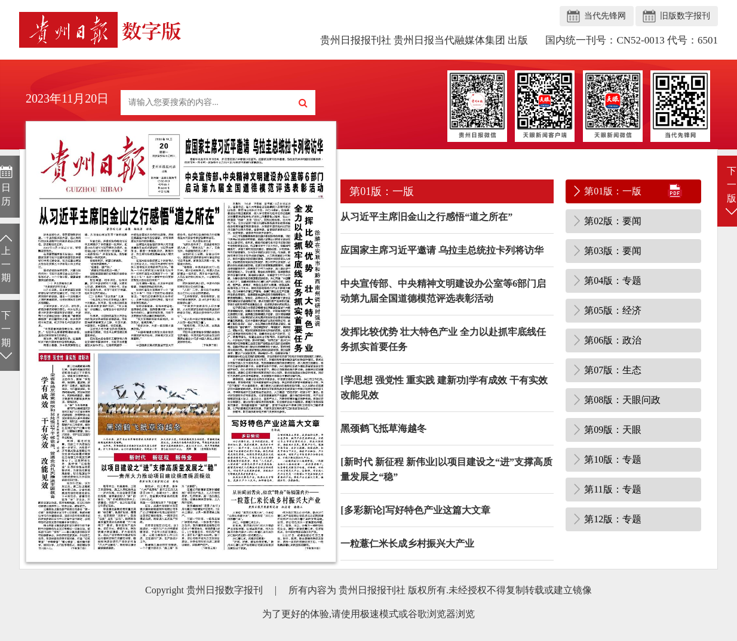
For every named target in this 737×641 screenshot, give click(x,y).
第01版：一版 (612, 191)
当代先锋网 (605, 15)
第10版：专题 (612, 459)
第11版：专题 (612, 489)
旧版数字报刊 (685, 15)
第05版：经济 (612, 310)
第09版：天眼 (612, 430)
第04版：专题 (612, 280)
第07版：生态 (612, 370)
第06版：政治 (612, 340)
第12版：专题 (612, 519)
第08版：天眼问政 (622, 400)
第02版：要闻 (612, 221)
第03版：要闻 (612, 251)
